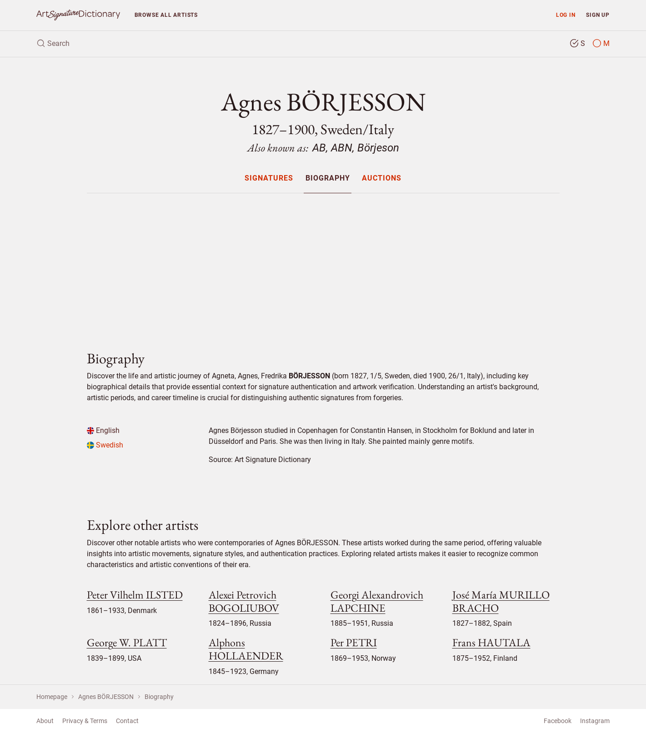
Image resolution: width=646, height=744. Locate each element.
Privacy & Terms (84, 720)
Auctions (381, 178)
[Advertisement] (323, 264)
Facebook (557, 720)
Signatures (269, 178)
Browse (166, 14)
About (45, 720)
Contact (127, 720)
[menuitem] (269, 178)
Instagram (595, 720)
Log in (566, 14)
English (103, 430)
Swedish (105, 445)
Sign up (598, 14)
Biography (327, 178)
